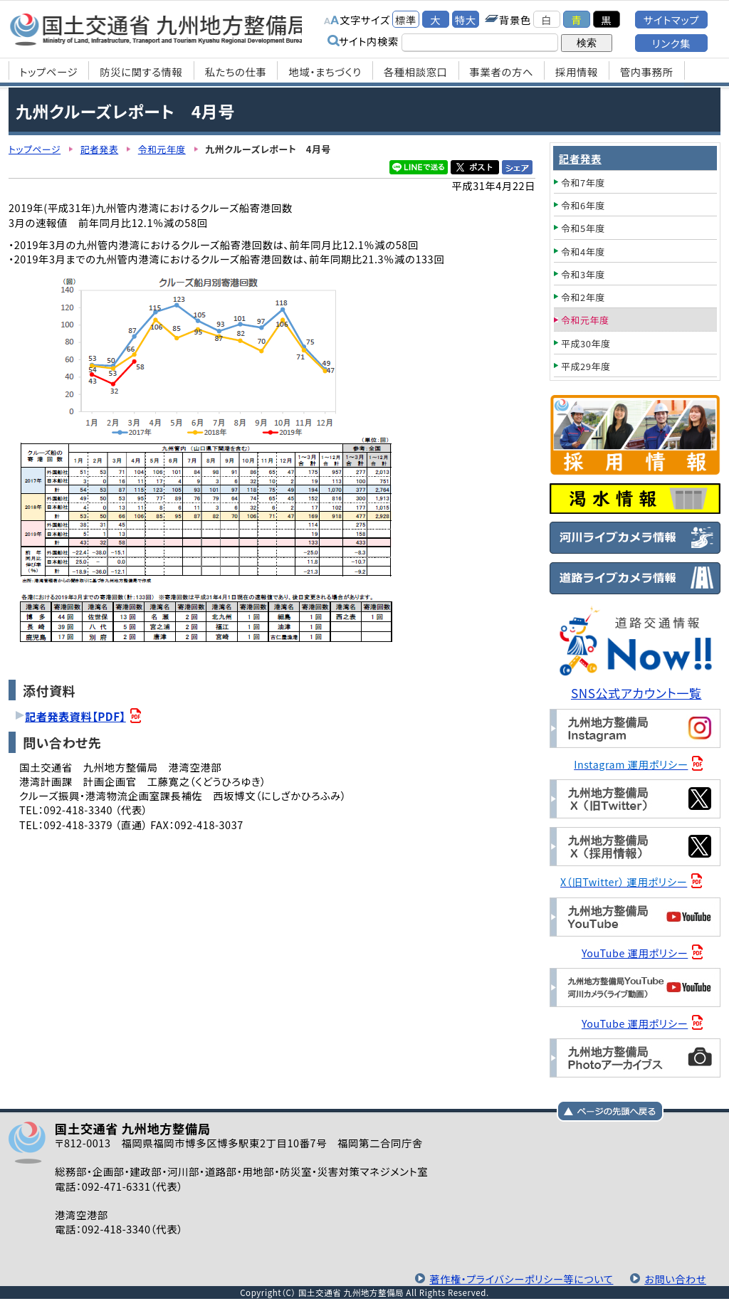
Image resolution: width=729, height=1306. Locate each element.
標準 (405, 19)
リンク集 (671, 43)
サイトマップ (671, 19)
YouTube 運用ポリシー (635, 952)
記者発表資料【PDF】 (76, 716)
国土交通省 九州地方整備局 (160, 28)
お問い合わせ (675, 1278)
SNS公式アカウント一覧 (637, 693)
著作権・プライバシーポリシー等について (519, 1278)
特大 (465, 19)
